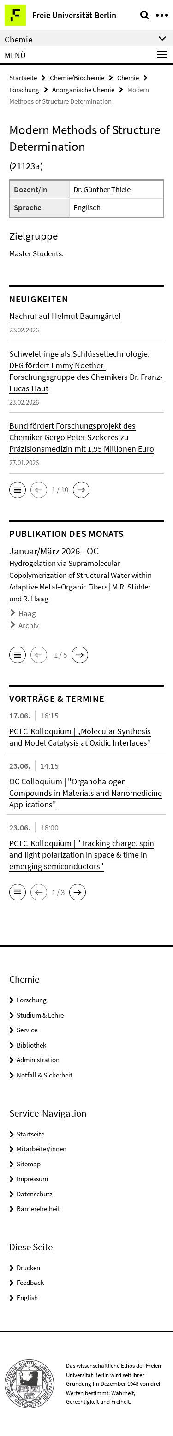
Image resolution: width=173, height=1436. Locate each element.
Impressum (32, 1178)
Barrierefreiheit (38, 1208)
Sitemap (29, 1163)
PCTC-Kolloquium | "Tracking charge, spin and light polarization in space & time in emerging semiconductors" (81, 854)
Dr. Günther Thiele (102, 189)
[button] (17, 490)
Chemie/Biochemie (77, 77)
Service (27, 1029)
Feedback (30, 1282)
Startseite (23, 77)
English (27, 1297)
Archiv (28, 625)
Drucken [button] (28, 1267)
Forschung (24, 89)
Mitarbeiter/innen (41, 1148)
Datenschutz (34, 1193)
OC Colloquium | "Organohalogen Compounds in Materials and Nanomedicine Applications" (85, 793)
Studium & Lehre (40, 1015)
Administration (38, 1059)
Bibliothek (31, 1045)
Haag (27, 613)
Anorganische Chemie (83, 89)
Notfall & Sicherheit (44, 1075)
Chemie (128, 77)
